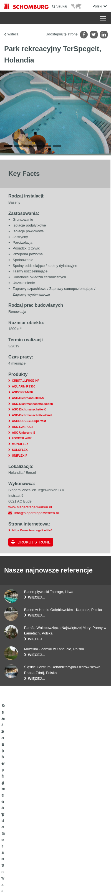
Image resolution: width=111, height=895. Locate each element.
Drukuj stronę (34, 544)
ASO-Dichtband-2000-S (28, 399)
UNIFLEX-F (19, 457)
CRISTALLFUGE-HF (25, 382)
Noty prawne (46, 876)
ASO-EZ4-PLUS (22, 428)
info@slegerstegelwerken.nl (36, 514)
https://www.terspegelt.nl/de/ (32, 532)
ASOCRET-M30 (22, 394)
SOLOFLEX (20, 451)
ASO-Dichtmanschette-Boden (32, 405)
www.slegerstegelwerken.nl (30, 509)
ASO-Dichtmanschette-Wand (32, 416)
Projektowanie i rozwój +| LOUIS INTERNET (55, 884)
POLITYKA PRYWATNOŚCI (75, 876)
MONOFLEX (20, 445)
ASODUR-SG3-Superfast (29, 422)
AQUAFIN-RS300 (23, 388)
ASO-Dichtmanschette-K (29, 411)
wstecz (13, 34)
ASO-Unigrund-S (23, 434)
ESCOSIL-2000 (22, 439)
